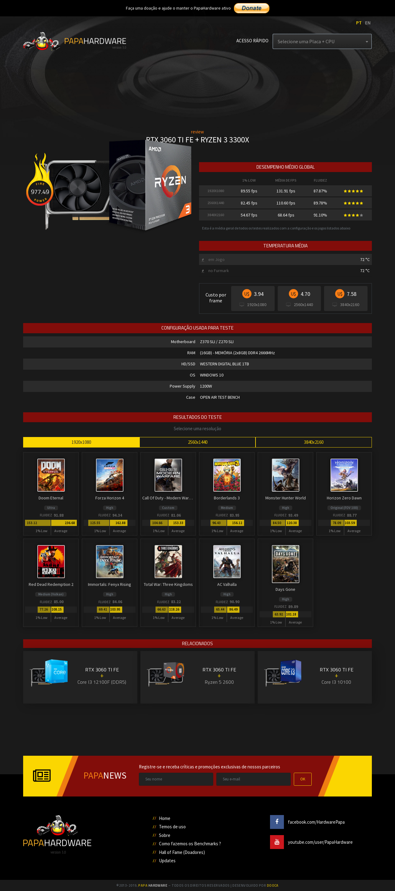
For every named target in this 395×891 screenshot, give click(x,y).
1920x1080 (81, 442)
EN (368, 23)
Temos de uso (172, 827)
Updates (167, 861)
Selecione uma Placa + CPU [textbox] (306, 41)
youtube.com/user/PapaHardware (311, 842)
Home (164, 818)
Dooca (273, 885)
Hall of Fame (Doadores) (182, 852)
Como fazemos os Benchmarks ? (190, 844)
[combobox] (322, 41)
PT (359, 23)
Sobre (164, 835)
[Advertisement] (197, 727)
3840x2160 (313, 442)
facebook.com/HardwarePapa (307, 822)
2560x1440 (197, 442)
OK (302, 779)
